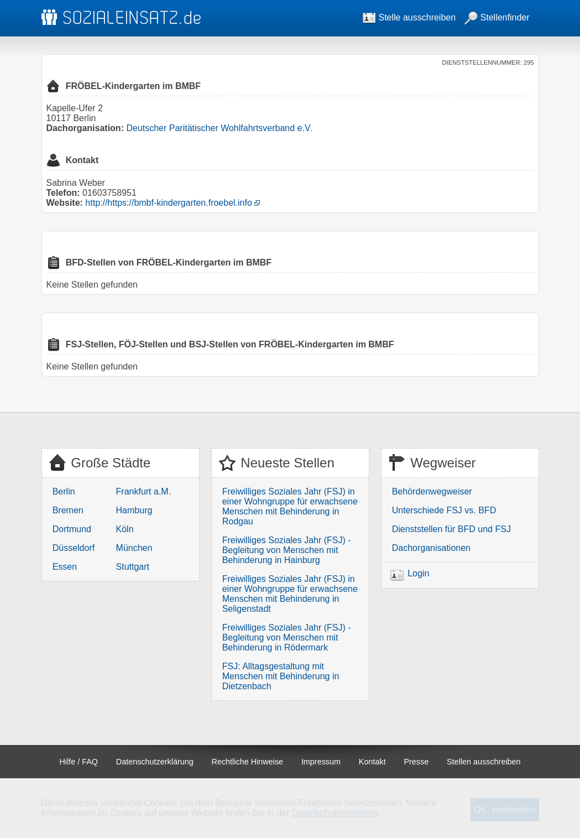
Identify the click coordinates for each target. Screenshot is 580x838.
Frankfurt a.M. (143, 491)
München (134, 548)
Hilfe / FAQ (78, 761)
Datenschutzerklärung (155, 761)
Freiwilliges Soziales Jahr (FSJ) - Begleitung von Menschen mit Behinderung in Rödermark (286, 637)
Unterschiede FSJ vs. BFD (444, 510)
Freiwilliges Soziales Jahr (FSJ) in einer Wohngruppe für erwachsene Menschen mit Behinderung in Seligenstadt (290, 593)
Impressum (321, 761)
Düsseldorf (74, 548)
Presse (416, 761)
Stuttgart (132, 566)
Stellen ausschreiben (484, 761)
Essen (65, 566)
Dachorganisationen (431, 548)
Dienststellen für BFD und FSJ (451, 529)
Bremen (68, 510)
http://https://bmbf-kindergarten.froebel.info (168, 202)
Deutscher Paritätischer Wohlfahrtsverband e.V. (219, 128)
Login (418, 574)
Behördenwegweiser (432, 491)
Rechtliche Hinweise (248, 761)
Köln (125, 529)
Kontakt (372, 761)
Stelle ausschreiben (409, 17)
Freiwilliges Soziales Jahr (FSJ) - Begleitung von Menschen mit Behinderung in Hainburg (286, 550)
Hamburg (134, 510)
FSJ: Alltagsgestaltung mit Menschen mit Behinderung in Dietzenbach (280, 676)
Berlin (64, 491)
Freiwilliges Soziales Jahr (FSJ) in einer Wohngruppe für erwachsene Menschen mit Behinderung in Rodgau (290, 506)
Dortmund (72, 529)
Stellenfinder (496, 17)
